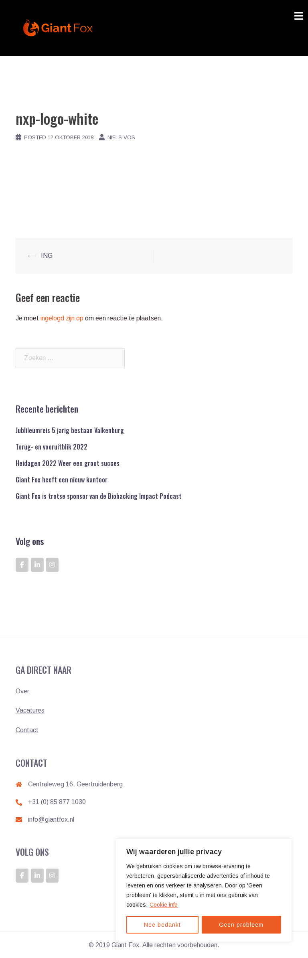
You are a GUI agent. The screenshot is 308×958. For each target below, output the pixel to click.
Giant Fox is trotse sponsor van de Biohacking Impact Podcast (99, 496)
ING (47, 255)
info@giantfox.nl (51, 819)
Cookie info (164, 904)
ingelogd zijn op (62, 318)
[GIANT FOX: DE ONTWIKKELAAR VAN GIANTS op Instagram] (52, 565)
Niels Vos (121, 137)
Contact (27, 730)
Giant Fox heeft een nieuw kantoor (61, 479)
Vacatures (30, 710)
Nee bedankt (162, 925)
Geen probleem (241, 925)
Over (22, 691)
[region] (204, 890)
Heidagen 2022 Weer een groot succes (68, 463)
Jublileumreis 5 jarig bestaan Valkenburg (70, 430)
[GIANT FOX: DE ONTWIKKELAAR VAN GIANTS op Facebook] (22, 565)
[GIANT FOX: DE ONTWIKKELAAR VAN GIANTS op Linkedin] (37, 565)
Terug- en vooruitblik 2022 (51, 447)
